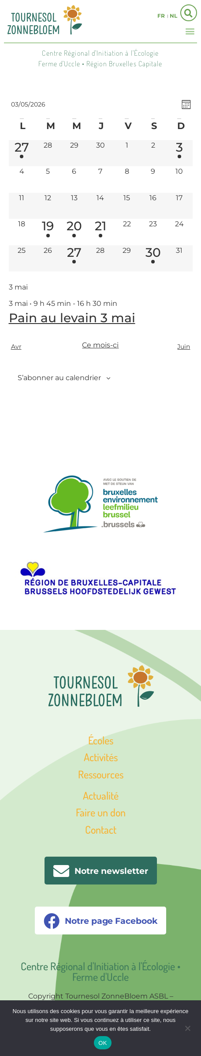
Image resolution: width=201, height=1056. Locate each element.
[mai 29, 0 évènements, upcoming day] (127, 258)
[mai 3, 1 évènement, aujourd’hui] (179, 153)
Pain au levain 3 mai (72, 317)
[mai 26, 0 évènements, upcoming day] (48, 258)
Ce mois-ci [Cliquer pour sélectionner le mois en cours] (100, 345)
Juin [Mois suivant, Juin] (183, 347)
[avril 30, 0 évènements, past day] (100, 153)
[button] (190, 30)
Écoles (100, 740)
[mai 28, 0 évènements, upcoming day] (100, 258)
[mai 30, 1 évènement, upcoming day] (153, 258)
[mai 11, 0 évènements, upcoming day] (22, 206)
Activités (101, 757)
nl (173, 15)
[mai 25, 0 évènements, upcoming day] (22, 258)
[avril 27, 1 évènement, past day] (22, 153)
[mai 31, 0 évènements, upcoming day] (179, 258)
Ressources (100, 774)
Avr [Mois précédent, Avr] (16, 347)
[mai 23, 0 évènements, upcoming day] (153, 232)
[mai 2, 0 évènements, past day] (153, 153)
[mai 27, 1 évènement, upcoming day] (74, 258)
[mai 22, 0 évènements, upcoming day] (127, 232)
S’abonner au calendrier (59, 378)
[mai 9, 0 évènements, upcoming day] (153, 179)
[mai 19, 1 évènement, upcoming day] (48, 232)
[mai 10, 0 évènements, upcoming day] (179, 179)
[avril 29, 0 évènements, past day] (74, 153)
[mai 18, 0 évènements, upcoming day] (22, 232)
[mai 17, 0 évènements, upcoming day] (179, 206)
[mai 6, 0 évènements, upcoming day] (74, 179)
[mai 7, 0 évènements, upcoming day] (100, 179)
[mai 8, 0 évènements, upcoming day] (127, 179)
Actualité (101, 795)
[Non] (187, 1027)
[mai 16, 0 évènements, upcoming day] (153, 206)
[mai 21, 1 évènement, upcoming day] (100, 232)
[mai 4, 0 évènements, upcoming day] (22, 179)
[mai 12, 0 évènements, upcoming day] (48, 206)
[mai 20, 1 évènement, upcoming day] (74, 232)
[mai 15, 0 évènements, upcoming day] (127, 206)
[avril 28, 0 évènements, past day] (48, 153)
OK (102, 1043)
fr (161, 15)
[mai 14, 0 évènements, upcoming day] (100, 206)
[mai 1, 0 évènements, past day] (127, 153)
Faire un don (101, 812)
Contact (100, 829)
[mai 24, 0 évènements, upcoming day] (179, 232)
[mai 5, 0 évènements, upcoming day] (48, 179)
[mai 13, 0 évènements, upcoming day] (74, 206)
